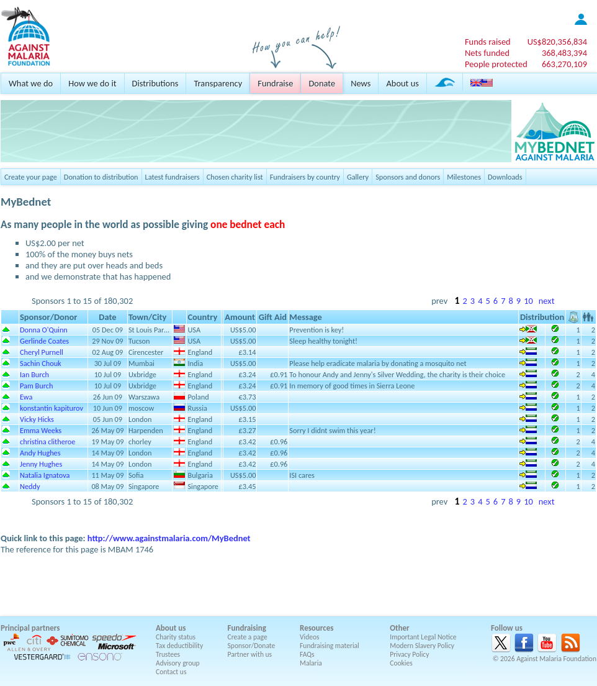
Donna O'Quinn (44, 329)
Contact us (171, 671)
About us (402, 83)
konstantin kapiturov (51, 408)
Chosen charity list (235, 176)
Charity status (175, 637)
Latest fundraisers (172, 176)
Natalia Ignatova (45, 475)
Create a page (247, 637)
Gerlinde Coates (44, 340)
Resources (316, 628)
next (547, 300)
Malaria (311, 663)
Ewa (26, 396)
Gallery (358, 176)
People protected (496, 64)
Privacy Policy (409, 654)
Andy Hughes (40, 452)
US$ (557, 41)
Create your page (30, 176)
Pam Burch (36, 385)
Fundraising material (329, 645)
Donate (321, 83)
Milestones (464, 176)
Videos (310, 637)
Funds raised (488, 41)
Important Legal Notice (423, 637)
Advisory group (178, 663)
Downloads (505, 176)
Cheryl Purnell (41, 352)
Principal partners (30, 628)
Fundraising (247, 628)
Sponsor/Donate (252, 645)
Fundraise (275, 83)
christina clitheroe (47, 441)
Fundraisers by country (305, 176)
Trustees (168, 654)
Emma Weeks (40, 430)
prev (439, 300)
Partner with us (250, 654)
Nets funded (487, 52)
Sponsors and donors (407, 176)
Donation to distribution (101, 176)
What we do (31, 83)
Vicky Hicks (37, 419)
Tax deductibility (179, 645)
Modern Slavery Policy (422, 645)
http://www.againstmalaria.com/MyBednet (169, 538)
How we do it (92, 83)
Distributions (155, 83)
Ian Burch (34, 374)
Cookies (401, 663)
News (360, 83)
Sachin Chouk (40, 363)
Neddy (30, 486)
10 (528, 300)
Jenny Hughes (41, 464)
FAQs (307, 654)
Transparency (218, 83)
